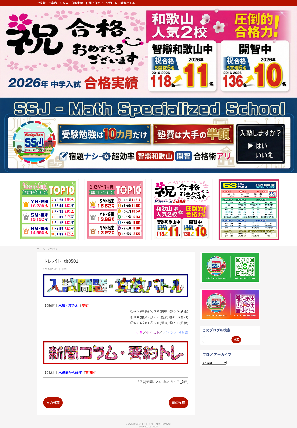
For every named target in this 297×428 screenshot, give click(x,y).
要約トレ (112, 3)
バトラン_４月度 (175, 332)
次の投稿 (52, 402)
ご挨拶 (41, 3)
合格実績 (77, 3)
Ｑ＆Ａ (64, 3)
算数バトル (127, 3)
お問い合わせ (94, 3)
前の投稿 (178, 402)
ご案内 (52, 3)
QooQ (155, 426)
